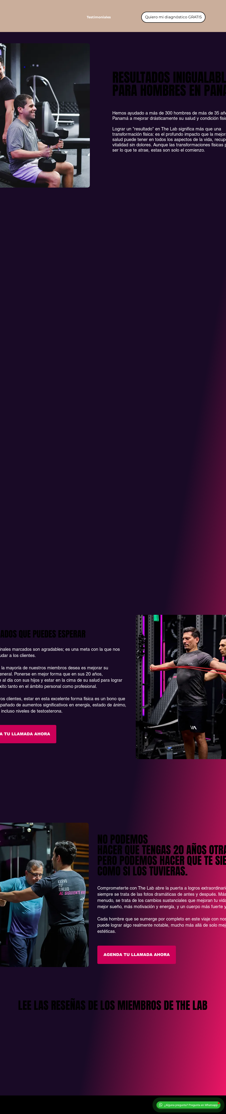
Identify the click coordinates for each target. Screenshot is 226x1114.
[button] (98, 17)
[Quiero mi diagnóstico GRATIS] (173, 17)
